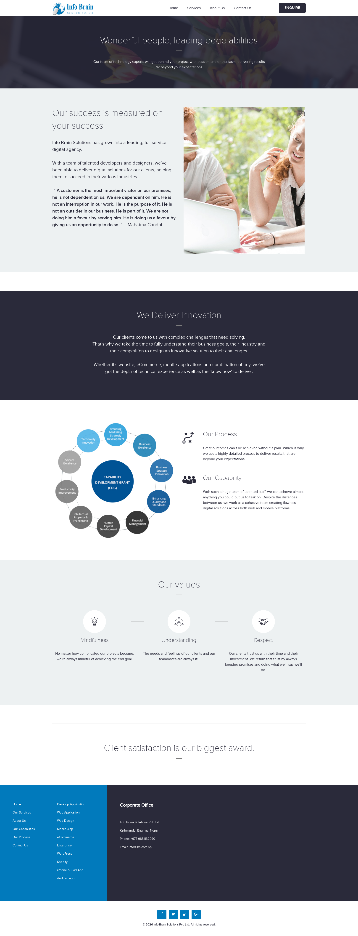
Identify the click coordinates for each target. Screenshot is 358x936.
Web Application (68, 812)
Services (194, 8)
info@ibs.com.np (140, 847)
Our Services (22, 812)
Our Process (21, 837)
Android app (65, 878)
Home (173, 8)
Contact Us (242, 8)
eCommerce (65, 837)
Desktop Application (71, 804)
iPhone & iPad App (70, 870)
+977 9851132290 (143, 839)
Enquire (292, 8)
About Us (217, 8)
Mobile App (65, 829)
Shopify (62, 862)
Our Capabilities (24, 829)
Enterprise (64, 845)
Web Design (65, 821)
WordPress (64, 854)
